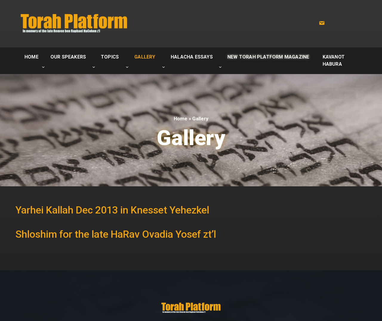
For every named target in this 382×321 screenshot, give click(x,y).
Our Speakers (68, 57)
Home (31, 57)
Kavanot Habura (334, 60)
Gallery (144, 57)
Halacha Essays (192, 57)
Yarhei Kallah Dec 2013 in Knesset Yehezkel (112, 210)
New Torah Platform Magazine (268, 57)
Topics (110, 57)
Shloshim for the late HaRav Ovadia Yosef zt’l (116, 234)
